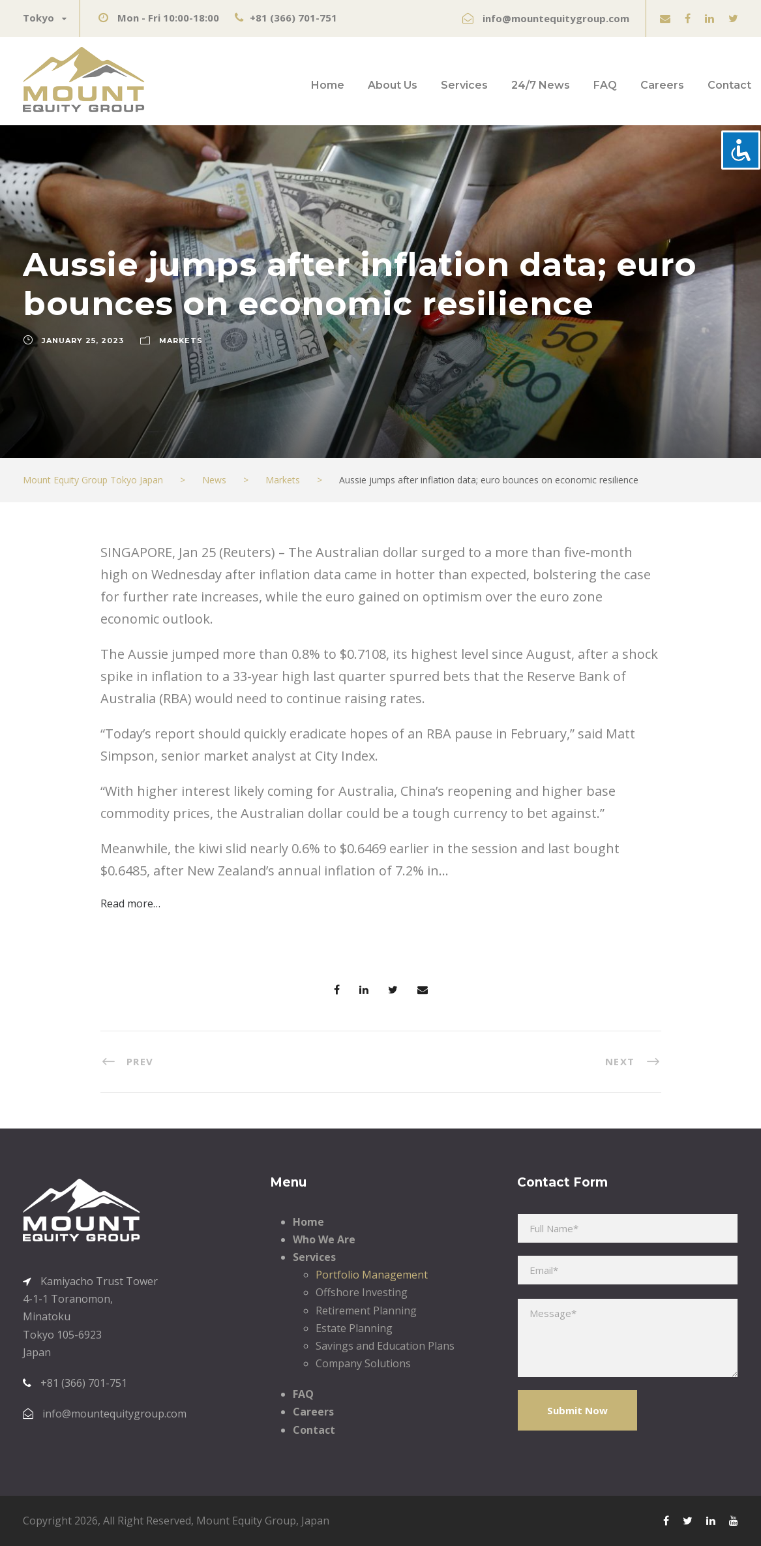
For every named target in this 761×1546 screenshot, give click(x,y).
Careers (662, 85)
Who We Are (324, 1239)
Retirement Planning (366, 1310)
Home (327, 85)
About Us (392, 85)
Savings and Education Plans (385, 1346)
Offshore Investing (362, 1292)
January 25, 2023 (83, 340)
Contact (729, 85)
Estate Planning (354, 1328)
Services (464, 85)
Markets (181, 340)
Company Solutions (363, 1363)
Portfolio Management (372, 1274)
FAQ (605, 85)
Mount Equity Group (246, 1520)
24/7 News (540, 85)
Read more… (130, 903)
